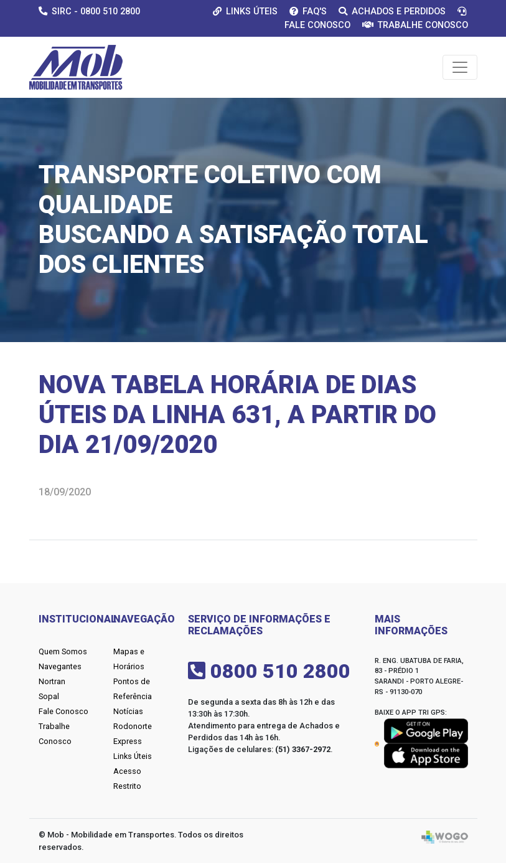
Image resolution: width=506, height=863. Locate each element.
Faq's (308, 11)
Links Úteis (245, 11)
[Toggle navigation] (460, 67)
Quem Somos (63, 651)
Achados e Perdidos (392, 11)
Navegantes (60, 666)
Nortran (52, 681)
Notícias (128, 711)
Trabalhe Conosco (415, 25)
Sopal (49, 696)
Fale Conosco (63, 711)
